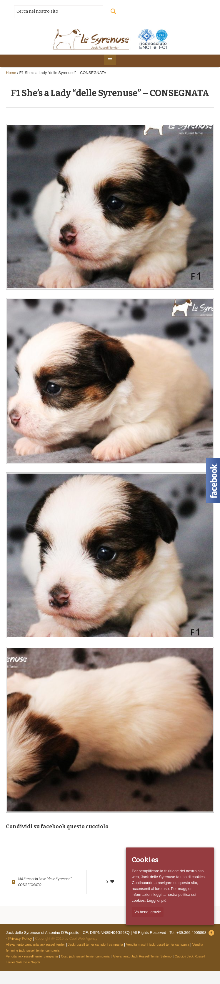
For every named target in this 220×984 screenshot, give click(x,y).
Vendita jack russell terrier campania (32, 956)
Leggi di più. (157, 900)
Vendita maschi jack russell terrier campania (157, 944)
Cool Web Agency (83, 939)
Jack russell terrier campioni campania (95, 944)
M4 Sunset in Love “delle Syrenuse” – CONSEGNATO (46, 882)
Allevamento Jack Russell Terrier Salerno (142, 956)
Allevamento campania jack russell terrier (35, 944)
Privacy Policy (20, 938)
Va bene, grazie (147, 912)
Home (11, 72)
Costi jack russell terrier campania (85, 956)
